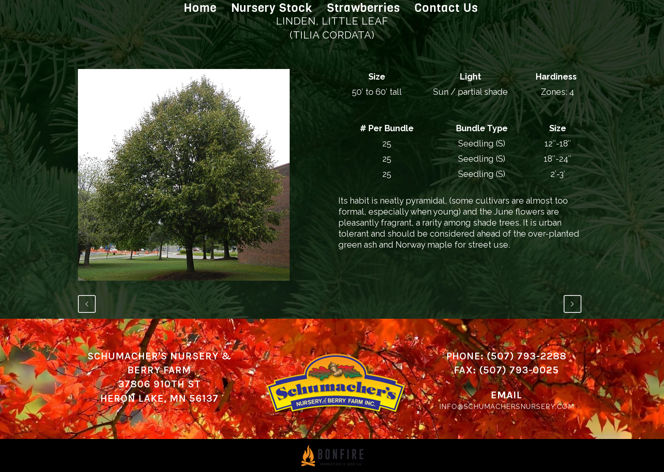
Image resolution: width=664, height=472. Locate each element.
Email (506, 395)
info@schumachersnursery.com (506, 407)
